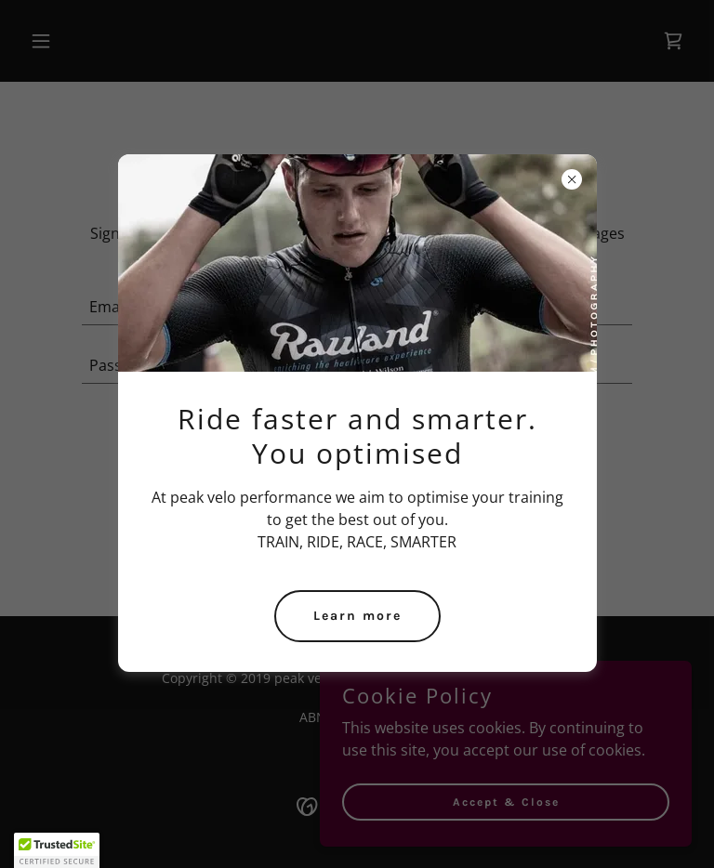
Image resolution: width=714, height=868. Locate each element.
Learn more (357, 616)
